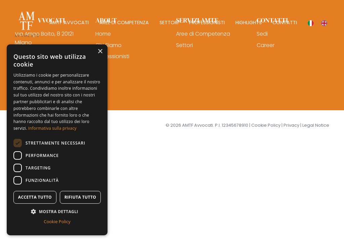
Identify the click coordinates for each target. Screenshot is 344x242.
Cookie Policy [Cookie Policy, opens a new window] (57, 221)
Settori (184, 45)
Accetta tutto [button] (35, 197)
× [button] (99, 51)
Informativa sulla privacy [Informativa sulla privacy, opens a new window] (52, 128)
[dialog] (57, 139)
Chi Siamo (108, 45)
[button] (57, 211)
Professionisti (112, 56)
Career (265, 45)
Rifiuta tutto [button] (80, 197)
